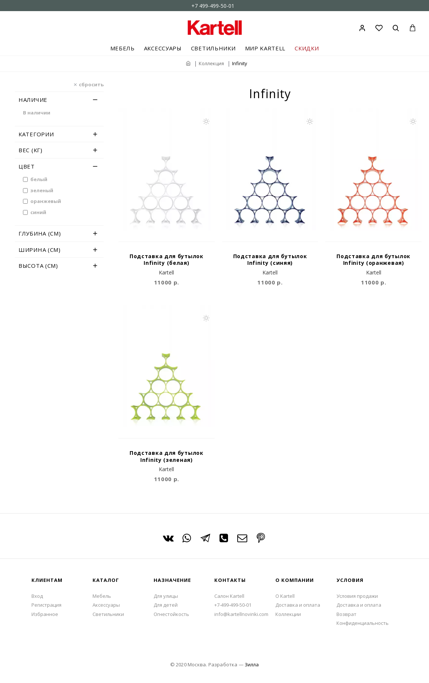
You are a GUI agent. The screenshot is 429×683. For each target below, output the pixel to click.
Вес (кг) (31, 150)
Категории (36, 134)
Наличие (33, 99)
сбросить (91, 84)
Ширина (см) (40, 249)
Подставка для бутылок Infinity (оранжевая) (373, 259)
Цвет (27, 166)
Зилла (252, 664)
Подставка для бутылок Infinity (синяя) (270, 259)
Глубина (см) (40, 233)
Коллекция (211, 63)
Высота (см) (38, 265)
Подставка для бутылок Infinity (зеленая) (167, 456)
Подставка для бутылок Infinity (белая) (167, 259)
